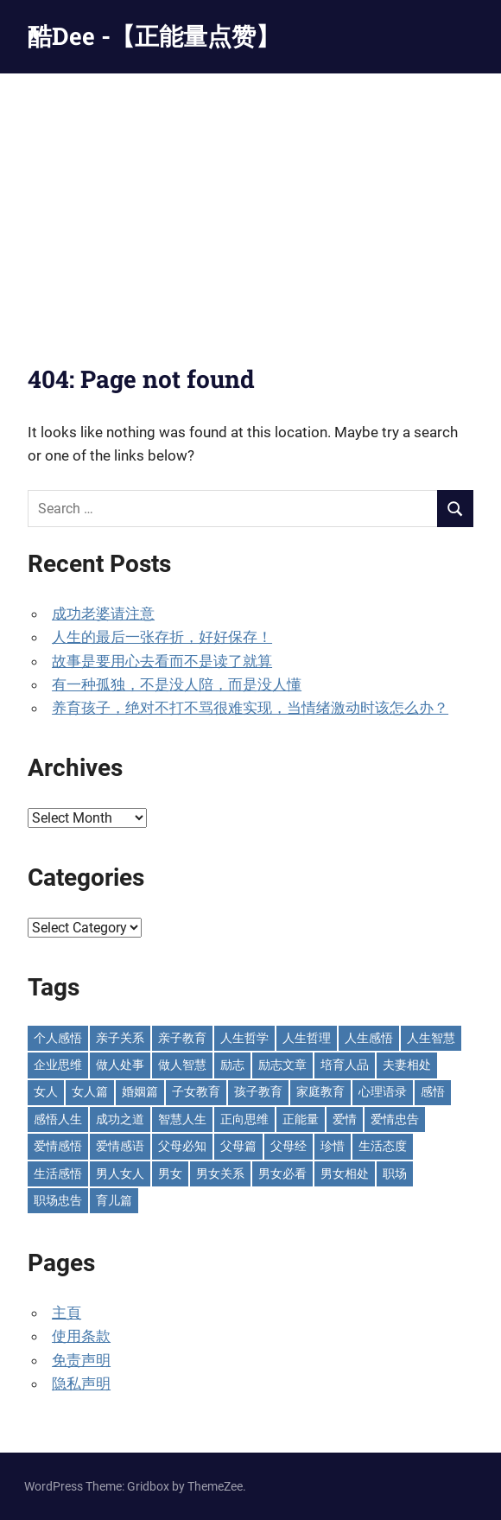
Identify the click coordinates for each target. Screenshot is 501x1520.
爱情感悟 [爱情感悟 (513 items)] (58, 1146)
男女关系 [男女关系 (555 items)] (220, 1173)
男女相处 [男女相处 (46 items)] (344, 1173)
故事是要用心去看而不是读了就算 (162, 661)
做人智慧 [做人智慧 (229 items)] (182, 1065)
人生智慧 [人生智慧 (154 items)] (431, 1038)
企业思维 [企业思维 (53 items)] (58, 1065)
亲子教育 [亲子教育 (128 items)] (182, 1038)
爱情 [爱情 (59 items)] (345, 1119)
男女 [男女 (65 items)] (170, 1173)
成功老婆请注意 (103, 613)
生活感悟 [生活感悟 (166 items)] (58, 1173)
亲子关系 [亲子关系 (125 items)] (120, 1038)
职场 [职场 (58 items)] (395, 1173)
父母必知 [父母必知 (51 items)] (182, 1146)
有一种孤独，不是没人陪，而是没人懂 (176, 684)
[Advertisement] (250, 203)
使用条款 (81, 1336)
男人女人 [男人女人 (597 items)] (120, 1173)
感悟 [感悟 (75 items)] (433, 1091)
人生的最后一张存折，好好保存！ (162, 637)
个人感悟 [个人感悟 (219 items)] (58, 1038)
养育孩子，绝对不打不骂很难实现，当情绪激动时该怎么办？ (250, 707)
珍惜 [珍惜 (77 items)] (332, 1146)
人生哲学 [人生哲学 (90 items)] (244, 1038)
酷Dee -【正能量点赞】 (154, 36)
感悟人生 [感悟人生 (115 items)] (58, 1119)
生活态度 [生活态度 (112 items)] (382, 1146)
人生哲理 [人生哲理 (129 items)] (306, 1038)
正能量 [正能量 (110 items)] (300, 1119)
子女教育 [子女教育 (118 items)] (196, 1091)
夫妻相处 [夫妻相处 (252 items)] (407, 1065)
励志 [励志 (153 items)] (232, 1065)
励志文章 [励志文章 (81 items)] (282, 1065)
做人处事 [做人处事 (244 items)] (120, 1065)
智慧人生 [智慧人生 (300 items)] (182, 1119)
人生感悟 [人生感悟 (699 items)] (369, 1038)
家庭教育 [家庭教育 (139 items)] (320, 1091)
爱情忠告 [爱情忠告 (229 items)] (395, 1119)
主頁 (66, 1312)
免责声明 (81, 1360)
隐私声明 (81, 1383)
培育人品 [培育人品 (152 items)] (344, 1065)
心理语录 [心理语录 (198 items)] (382, 1091)
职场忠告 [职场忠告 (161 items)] (58, 1200)
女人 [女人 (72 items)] (46, 1091)
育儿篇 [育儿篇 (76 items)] (114, 1200)
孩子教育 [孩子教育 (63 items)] (258, 1091)
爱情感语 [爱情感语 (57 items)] (120, 1146)
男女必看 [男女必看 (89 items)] (282, 1173)
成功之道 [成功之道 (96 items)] (120, 1119)
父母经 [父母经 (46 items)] (288, 1146)
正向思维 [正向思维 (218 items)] (244, 1119)
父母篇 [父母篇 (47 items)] (238, 1146)
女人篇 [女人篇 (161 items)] (90, 1091)
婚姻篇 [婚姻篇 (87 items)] (140, 1091)
